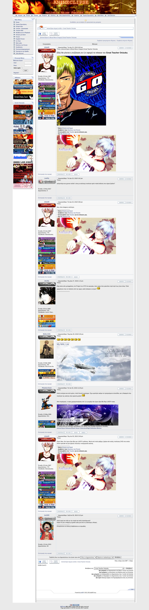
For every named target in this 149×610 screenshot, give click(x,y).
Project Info (19, 26)
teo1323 (46, 515)
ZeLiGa (46, 281)
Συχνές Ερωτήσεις (88, 15)
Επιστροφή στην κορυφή (45, 174)
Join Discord (111, 15)
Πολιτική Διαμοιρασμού (23, 49)
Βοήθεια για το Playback (23, 32)
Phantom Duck (46, 388)
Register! (16, 72)
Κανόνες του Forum (21, 45)
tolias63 (46, 47)
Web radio (19, 43)
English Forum (20, 39)
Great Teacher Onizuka (69, 28)
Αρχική (20, 15)
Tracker (36, 15)
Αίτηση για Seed (20, 34)
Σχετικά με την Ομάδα (22, 51)
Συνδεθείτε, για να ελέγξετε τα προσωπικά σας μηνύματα (85, 22)
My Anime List (65, 134)
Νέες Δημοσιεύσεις (64, 15)
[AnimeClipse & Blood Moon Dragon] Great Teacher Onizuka (58, 37)
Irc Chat (18, 41)
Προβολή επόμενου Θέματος (125, 40)
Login (25, 70)
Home (17, 22)
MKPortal (63, 606)
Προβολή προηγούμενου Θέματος (106, 40)
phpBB (82, 592)
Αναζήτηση (19, 47)
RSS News (101, 15)
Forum (28, 15)
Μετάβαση (118, 557)
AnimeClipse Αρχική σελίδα (54, 28)
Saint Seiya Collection (79, 428)
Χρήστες (76, 15)
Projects (44, 15)
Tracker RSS (19, 30)
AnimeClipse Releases (64, 428)
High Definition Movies (94, 428)
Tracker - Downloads (22, 28)
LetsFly (46, 178)
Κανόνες (53, 15)
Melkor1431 (46, 334)
